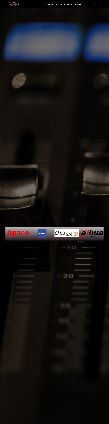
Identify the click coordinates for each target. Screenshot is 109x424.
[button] (8, 234)
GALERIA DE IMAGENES (54, 4)
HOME (46, 4)
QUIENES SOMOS (65, 4)
